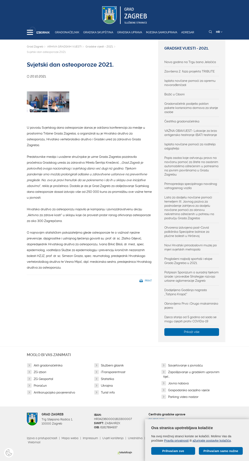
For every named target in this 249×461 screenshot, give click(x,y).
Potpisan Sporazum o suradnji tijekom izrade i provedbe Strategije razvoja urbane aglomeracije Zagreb (191, 276)
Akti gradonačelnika (48, 365)
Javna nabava (178, 383)
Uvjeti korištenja (113, 438)
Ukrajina (107, 385)
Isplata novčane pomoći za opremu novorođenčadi (190, 83)
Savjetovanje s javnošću (185, 365)
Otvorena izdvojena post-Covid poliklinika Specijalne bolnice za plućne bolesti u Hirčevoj (186, 232)
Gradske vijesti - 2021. (99, 46)
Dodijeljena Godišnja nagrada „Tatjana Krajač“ (185, 292)
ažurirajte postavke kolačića (211, 440)
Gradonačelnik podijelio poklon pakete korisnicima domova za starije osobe (191, 108)
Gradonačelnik (67, 32)
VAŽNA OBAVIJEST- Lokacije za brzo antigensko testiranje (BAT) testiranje (190, 133)
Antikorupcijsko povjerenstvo (54, 392)
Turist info (108, 392)
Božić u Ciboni (174, 94)
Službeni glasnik (112, 365)
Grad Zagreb (35, 46)
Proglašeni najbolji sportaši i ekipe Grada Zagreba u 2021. (188, 261)
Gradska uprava (129, 32)
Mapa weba (70, 438)
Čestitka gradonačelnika (181, 121)
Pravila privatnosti (176, 440)
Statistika (107, 379)
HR (219, 32)
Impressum (90, 438)
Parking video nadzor (183, 397)
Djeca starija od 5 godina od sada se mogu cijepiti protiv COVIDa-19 (190, 319)
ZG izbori (40, 372)
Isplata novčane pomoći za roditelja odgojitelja (190, 146)
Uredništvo (135, 438)
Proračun (40, 385)
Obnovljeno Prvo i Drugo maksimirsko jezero (191, 306)
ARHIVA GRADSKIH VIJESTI (64, 46)
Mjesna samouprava (161, 32)
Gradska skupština (98, 32)
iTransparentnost (113, 372)
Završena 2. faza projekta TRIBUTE (189, 71)
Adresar (187, 32)
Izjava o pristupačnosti (42, 438)
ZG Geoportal (43, 379)
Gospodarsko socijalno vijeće (189, 390)
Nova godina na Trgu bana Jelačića (190, 62)
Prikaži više (191, 332)
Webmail (34, 442)
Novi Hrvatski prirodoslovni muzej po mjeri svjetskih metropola (190, 247)
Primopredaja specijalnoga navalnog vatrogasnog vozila (190, 186)
